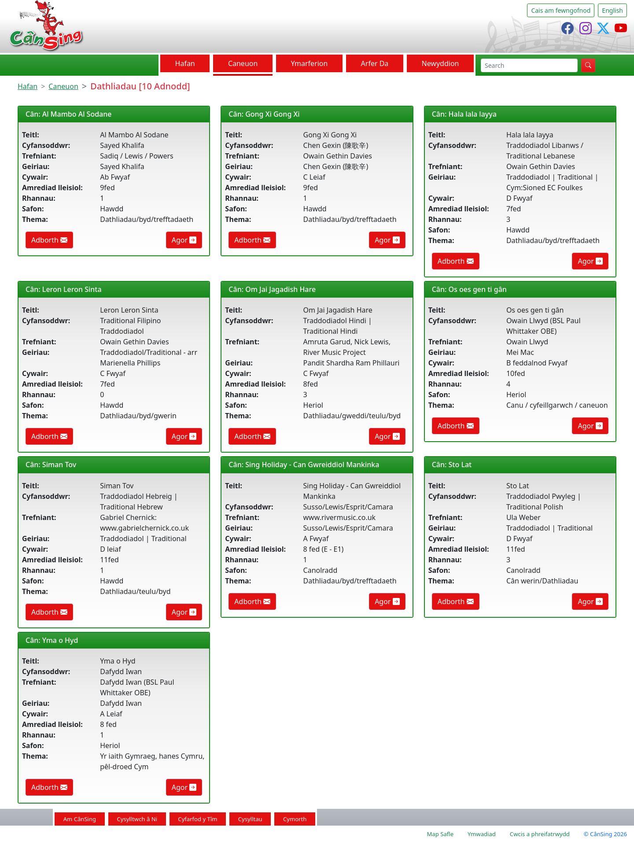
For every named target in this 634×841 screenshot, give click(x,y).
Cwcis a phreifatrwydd (540, 834)
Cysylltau (250, 819)
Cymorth (294, 819)
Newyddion (440, 63)
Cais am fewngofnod (560, 10)
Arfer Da (375, 63)
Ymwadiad (482, 834)
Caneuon (243, 63)
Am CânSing (79, 819)
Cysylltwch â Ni (137, 819)
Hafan (185, 63)
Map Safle (440, 834)
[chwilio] (529, 65)
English (612, 10)
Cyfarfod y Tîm (197, 819)
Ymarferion (309, 63)
